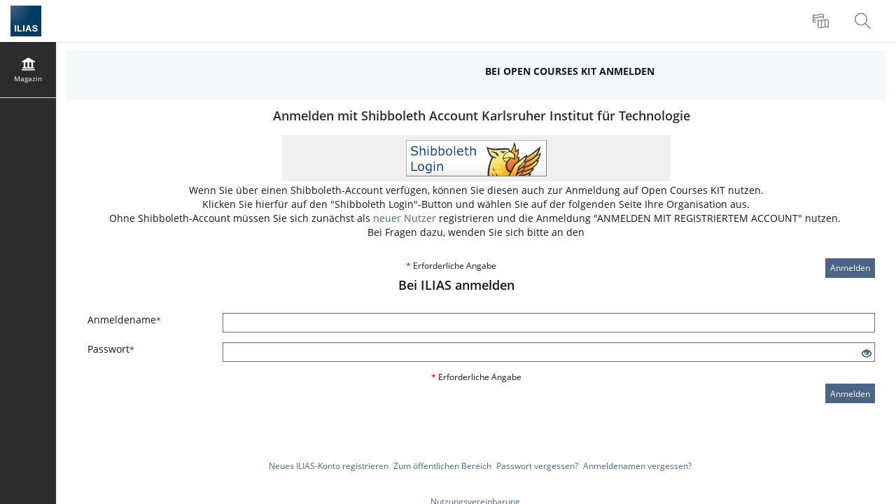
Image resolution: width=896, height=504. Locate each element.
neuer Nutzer (404, 218)
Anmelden (850, 268)
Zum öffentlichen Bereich (442, 466)
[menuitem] (823, 21)
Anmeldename (124, 319)
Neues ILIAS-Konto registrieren (328, 466)
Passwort (111, 349)
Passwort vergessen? (537, 466)
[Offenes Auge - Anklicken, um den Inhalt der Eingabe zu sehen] (867, 353)
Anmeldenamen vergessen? (637, 466)
